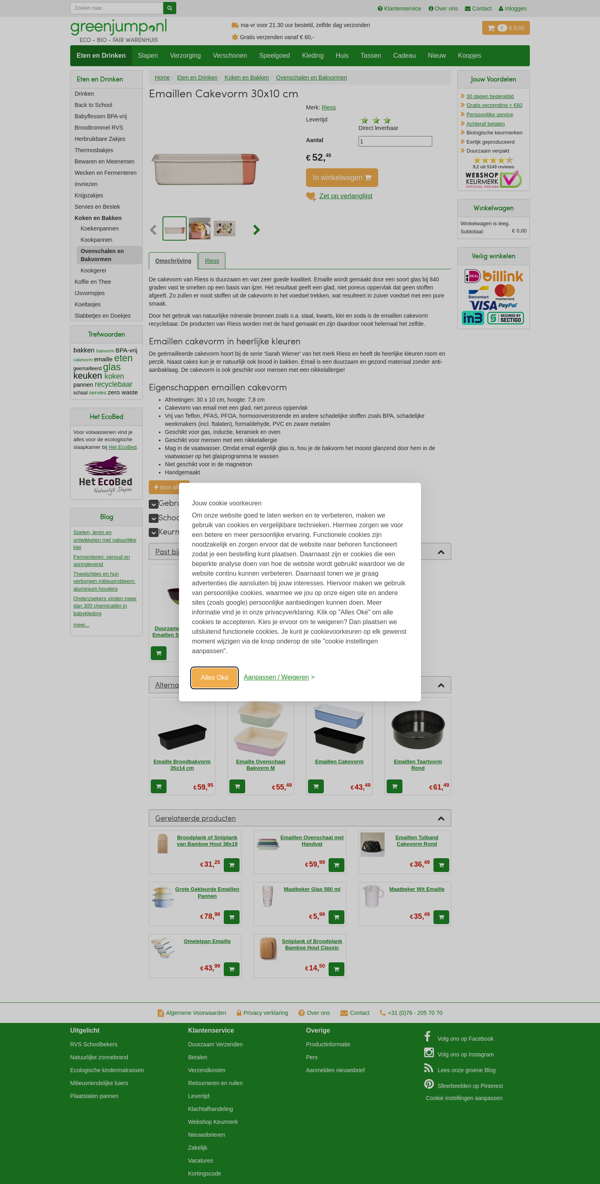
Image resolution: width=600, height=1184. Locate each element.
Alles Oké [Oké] (214, 677)
